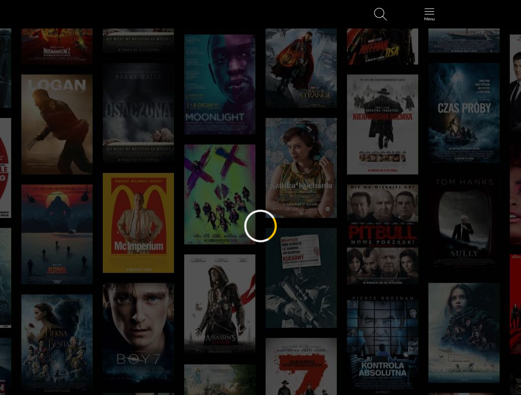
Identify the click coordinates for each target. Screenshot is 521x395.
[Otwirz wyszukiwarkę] (380, 14)
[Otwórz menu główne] (429, 14)
